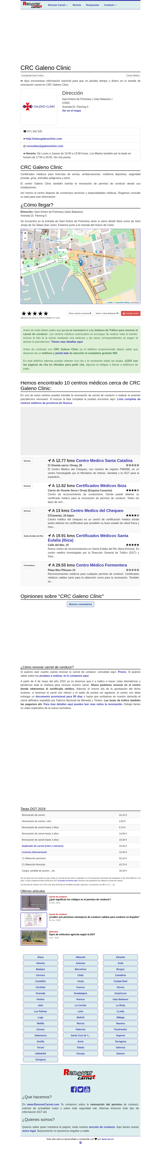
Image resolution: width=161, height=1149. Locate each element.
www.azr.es (108, 1139)
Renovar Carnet (58, 5)
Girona (120, 987)
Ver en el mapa (71, 110)
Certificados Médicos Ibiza (101, 485)
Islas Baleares (120, 999)
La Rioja (120, 1005)
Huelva (40, 999)
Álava (40, 957)
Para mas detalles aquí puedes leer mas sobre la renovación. (83, 704)
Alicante (120, 957)
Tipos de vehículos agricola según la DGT (72, 934)
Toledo (80, 1047)
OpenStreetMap (122, 302)
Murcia (80, 1023)
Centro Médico (133, 75)
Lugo (40, 1017)
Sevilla (40, 1041)
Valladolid (40, 1053)
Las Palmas (40, 1011)
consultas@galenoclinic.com (44, 146)
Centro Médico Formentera (101, 565)
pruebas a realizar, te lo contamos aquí (64, 675)
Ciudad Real (120, 981)
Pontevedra (120, 1029)
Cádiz (80, 975)
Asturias (80, 963)
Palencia (80, 1029)
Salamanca (40, 1035)
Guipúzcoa (120, 993)
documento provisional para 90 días (59, 696)
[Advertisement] (80, 37)
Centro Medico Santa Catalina (104, 460)
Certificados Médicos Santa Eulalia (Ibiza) (88, 537)
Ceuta (80, 981)
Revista (77, 5)
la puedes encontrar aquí (68, 881)
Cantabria (120, 975)
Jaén (40, 1005)
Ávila (120, 963)
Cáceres (40, 975)
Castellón (40, 981)
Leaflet (109, 302)
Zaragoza (40, 1059)
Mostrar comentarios (80, 604)
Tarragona (120, 1041)
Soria (80, 1041)
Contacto (110, 5)
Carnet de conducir (58, 897)
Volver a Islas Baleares (107, 313)
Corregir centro (131, 313)
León (80, 1011)
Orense (40, 1029)
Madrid (80, 1017)
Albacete (80, 957)
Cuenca (80, 987)
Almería (40, 963)
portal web (62, 353)
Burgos (120, 969)
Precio (122, 672)
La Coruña (80, 1005)
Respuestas (92, 5)
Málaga (120, 1017)
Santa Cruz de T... (80, 1035)
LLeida (120, 1011)
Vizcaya (80, 1053)
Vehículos (53, 932)
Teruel (40, 1047)
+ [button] (25, 233)
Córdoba (40, 987)
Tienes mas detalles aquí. (67, 341)
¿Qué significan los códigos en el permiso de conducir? (80, 899)
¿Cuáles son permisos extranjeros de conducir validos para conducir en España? (94, 917)
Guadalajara (80, 993)
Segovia (120, 1035)
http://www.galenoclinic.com (44, 138)
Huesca (80, 999)
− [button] (25, 238)
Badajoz (40, 969)
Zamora (120, 1053)
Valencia (120, 1047)
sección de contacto (102, 1127)
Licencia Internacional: (34, 852)
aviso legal (29, 1130)
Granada (40, 993)
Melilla (40, 1023)
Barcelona (80, 969)
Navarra (120, 1023)
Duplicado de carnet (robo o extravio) (42, 846)
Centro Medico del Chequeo (96, 510)
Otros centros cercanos (80, 313)
